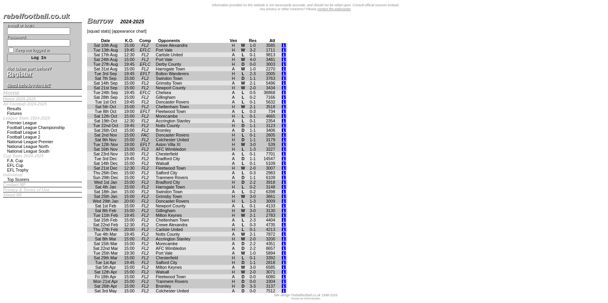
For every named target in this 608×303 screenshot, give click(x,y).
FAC (145, 135)
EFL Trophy (17, 170)
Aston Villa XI (168, 144)
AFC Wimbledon (171, 149)
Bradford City (168, 158)
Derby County (168, 64)
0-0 (253, 64)
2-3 (253, 73)
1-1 (253, 78)
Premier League (22, 122)
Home (11, 93)
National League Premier (30, 141)
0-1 (253, 54)
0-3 (253, 111)
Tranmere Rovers (172, 177)
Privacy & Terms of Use (26, 189)
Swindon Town (169, 78)
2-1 (253, 83)
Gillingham (165, 97)
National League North (28, 146)
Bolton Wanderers (172, 73)
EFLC (145, 50)
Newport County (171, 87)
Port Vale (164, 50)
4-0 (253, 59)
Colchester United (172, 139)
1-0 (253, 45)
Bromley (163, 130)
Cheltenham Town (172, 106)
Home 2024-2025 (19, 98)
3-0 (253, 144)
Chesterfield (167, 154)
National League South (28, 151)
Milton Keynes (169, 215)
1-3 (253, 149)
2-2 (253, 182)
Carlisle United (169, 54)
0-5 (253, 92)
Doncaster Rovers (172, 102)
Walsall (162, 163)
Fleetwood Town (171, 111)
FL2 (145, 45)
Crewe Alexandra (171, 45)
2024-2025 (132, 21)
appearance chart (129, 31)
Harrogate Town (170, 69)
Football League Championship (36, 127)
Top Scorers (18, 179)
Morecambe (167, 116)
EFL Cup (15, 165)
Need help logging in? (28, 85)
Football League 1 (23, 132)
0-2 (253, 97)
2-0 (253, 87)
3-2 (253, 50)
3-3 (253, 286)
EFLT (145, 73)
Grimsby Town (169, 83)
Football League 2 (23, 137)
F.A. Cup (15, 160)
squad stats (99, 31)
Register (19, 74)
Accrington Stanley (173, 120)
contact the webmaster (334, 9)
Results (14, 108)
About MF (12, 194)
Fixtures (14, 113)
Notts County (168, 125)
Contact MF (14, 184)
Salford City (166, 172)
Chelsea (163, 92)
